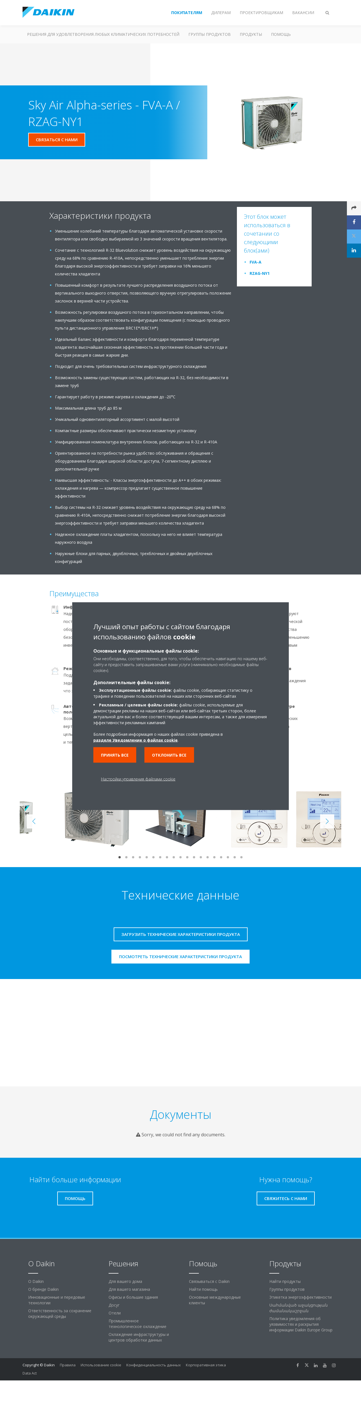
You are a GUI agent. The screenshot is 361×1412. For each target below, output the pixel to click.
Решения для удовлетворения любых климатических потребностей (103, 34)
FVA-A (255, 262)
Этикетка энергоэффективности (300, 1297)
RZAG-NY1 (260, 273)
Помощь (281, 34)
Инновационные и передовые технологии (56, 1299)
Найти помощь (203, 1289)
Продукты (251, 34)
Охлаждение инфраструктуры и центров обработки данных (139, 1337)
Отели (115, 1313)
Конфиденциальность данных (153, 1364)
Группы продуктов (209, 34)
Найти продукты (285, 1281)
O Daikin (36, 1281)
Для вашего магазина (129, 1289)
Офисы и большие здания (133, 1297)
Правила (68, 1364)
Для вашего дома (125, 1281)
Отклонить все (169, 754)
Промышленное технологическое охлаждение (137, 1323)
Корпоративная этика (206, 1364)
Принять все (115, 754)
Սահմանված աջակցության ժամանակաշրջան (298, 1307)
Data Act (30, 1373)
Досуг (114, 1305)
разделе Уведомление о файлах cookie (135, 740)
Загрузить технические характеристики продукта (180, 934)
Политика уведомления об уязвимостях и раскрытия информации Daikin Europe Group (301, 1324)
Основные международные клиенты (215, 1299)
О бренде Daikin (43, 1289)
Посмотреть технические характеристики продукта (180, 956)
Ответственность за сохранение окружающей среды (59, 1313)
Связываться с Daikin (209, 1281)
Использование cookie (101, 1364)
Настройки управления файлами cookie (138, 778)
